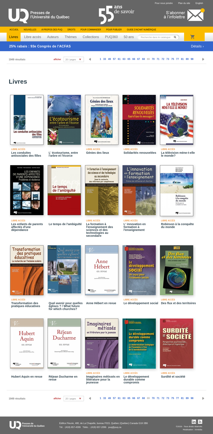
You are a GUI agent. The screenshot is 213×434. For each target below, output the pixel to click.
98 (192, 59)
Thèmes (71, 37)
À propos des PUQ (51, 30)
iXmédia (198, 429)
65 (129, 59)
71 (158, 59)
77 (177, 59)
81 (182, 59)
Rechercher (176, 37)
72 (162, 59)
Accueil (14, 30)
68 (143, 59)
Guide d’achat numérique (141, 30)
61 (119, 59)
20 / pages (71, 59)
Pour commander (90, 30)
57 (114, 59)
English (199, 3)
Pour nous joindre (164, 3)
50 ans (129, 37)
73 (167, 59)
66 (133, 59)
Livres (13, 37)
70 (153, 59)
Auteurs (53, 37)
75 (172, 59)
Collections (91, 37)
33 (104, 59)
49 (109, 59)
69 (148, 59)
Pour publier (114, 30)
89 (187, 59)
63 (124, 59)
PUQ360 (111, 37)
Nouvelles (30, 30)
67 (138, 59)
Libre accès (32, 37)
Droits (71, 30)
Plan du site (184, 3)
